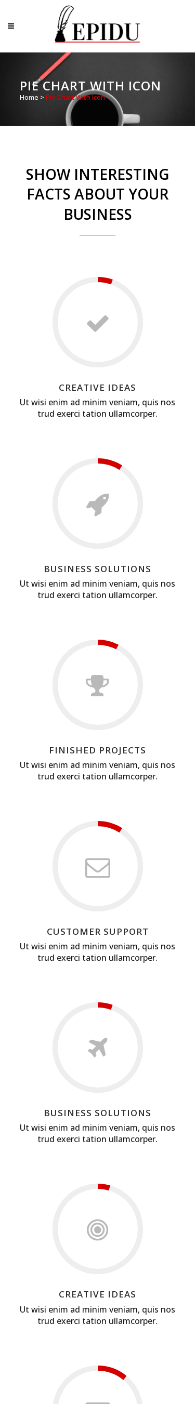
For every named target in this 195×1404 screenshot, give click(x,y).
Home (29, 97)
